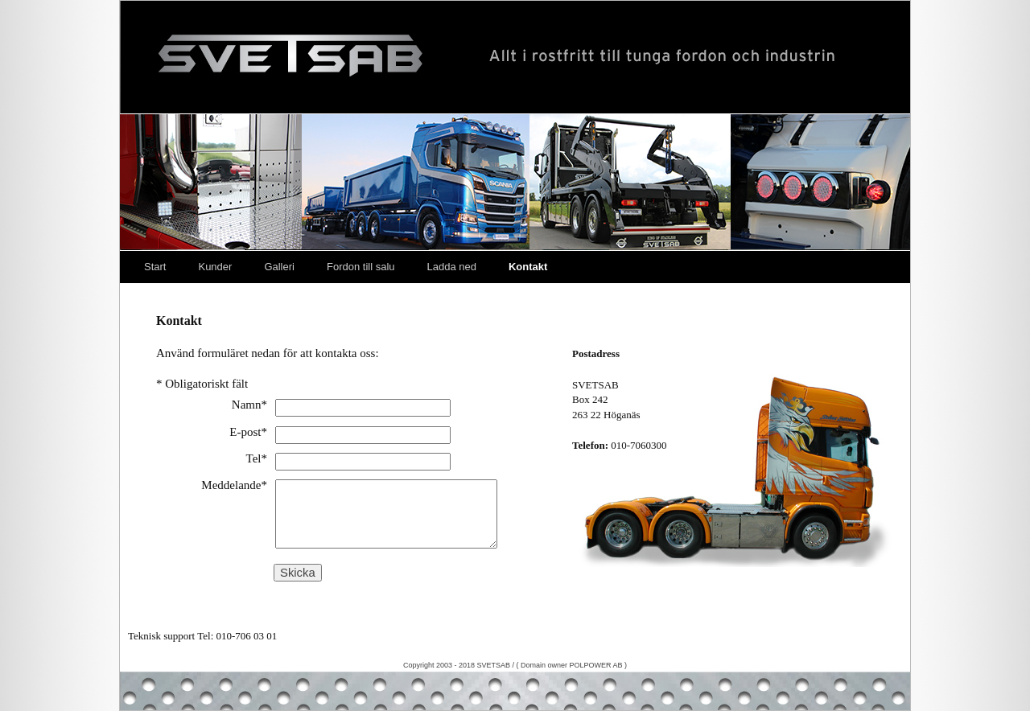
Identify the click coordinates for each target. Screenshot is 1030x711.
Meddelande (234, 485)
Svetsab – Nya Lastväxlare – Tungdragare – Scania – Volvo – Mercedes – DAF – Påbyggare (515, 57)
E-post (248, 431)
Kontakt (528, 267)
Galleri (279, 267)
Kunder (215, 267)
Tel (256, 458)
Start (155, 267)
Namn (249, 404)
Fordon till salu (361, 267)
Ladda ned (451, 267)
